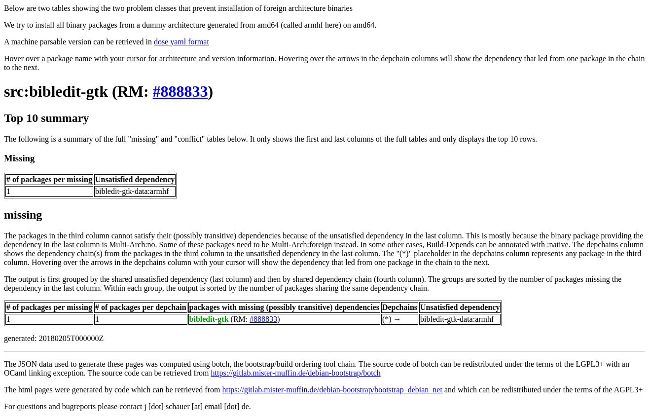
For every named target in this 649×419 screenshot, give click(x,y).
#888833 (180, 91)
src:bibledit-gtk (56, 91)
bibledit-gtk (209, 319)
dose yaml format (181, 42)
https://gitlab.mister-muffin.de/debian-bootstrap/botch (296, 373)
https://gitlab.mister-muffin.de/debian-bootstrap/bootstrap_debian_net (332, 389)
